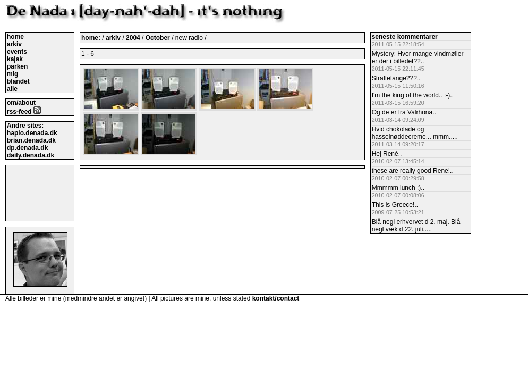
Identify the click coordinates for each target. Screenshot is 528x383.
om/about (21, 102)
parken (17, 66)
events (17, 51)
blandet (18, 81)
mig (12, 74)
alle (12, 89)
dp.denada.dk (27, 148)
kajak (15, 59)
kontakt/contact (276, 298)
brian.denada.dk (31, 140)
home (15, 36)
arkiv (14, 44)
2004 (133, 37)
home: (91, 37)
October (159, 37)
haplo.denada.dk (32, 133)
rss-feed (24, 111)
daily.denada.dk (30, 155)
